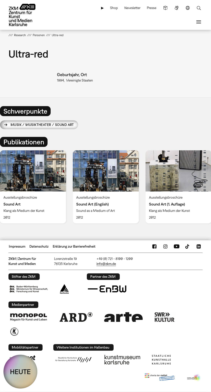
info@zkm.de (106, 264)
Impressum (17, 246)
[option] (105, 186)
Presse (151, 8)
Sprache (188, 7)
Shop (114, 8)
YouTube (176, 246)
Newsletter (132, 8)
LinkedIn (199, 246)
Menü (199, 21)
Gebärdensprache (176, 7)
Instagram (165, 246)
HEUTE (20, 371)
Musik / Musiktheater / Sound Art (42, 125)
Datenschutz (39, 246)
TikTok (188, 246)
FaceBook (154, 246)
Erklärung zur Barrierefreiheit (74, 246)
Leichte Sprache (165, 7)
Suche (199, 7)
